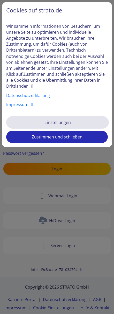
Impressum (20, 104)
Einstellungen (57, 122)
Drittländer (20, 86)
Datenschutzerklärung (31, 95)
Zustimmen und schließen (57, 137)
